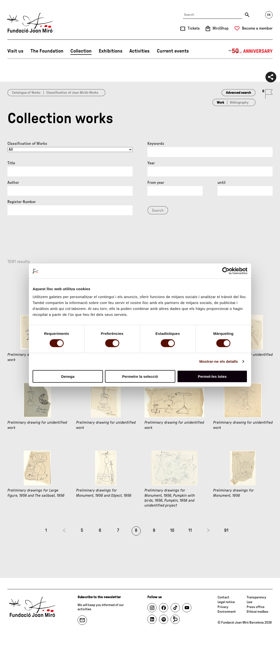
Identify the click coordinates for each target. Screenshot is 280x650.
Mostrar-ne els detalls (218, 361)
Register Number (21, 202)
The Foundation (47, 51)
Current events (173, 51)
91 (226, 530)
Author (13, 183)
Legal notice (226, 602)
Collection (81, 51)
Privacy (223, 607)
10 (172, 530)
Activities (139, 51)
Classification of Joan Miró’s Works (72, 93)
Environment (227, 611)
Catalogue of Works (26, 93)
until (221, 183)
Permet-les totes (212, 376)
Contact (223, 597)
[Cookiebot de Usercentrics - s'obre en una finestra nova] (225, 271)
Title (11, 163)
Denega (67, 376)
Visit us (15, 51)
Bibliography (239, 102)
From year (155, 183)
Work (220, 102)
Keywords (155, 144)
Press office (255, 607)
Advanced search (238, 93)
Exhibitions (110, 51)
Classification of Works (27, 144)
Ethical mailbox (257, 611)
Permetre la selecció (140, 376)
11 (190, 530)
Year (151, 163)
